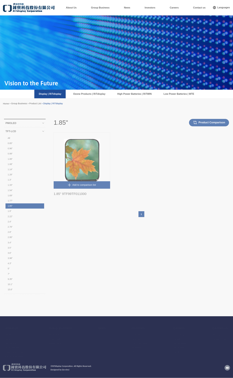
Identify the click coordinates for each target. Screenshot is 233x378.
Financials (136, 333)
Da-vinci (65, 372)
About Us (94, 7)
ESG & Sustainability (14, 355)
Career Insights (179, 333)
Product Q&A (54, 337)
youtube (226, 370)
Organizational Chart (14, 350)
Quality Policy (55, 342)
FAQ (134, 350)
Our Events (136, 346)
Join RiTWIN (178, 346)
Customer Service (220, 337)
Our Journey (10, 342)
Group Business (119, 7)
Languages (223, 7)
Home (6, 103)
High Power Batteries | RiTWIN (134, 94)
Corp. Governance (139, 342)
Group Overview (12, 346)
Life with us (178, 337)
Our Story (9, 333)
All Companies (218, 333)
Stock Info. (136, 337)
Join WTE (177, 350)
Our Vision (9, 337)
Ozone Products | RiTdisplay (89, 94)
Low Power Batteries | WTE (179, 94)
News (142, 7)
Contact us (201, 7)
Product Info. (54, 333)
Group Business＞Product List (26, 103)
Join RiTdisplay (179, 342)
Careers (180, 7)
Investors (161, 7)
